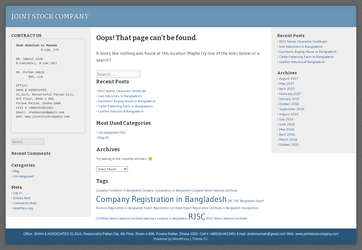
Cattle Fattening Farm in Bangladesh (125, 106)
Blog (101, 137)
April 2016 (287, 134)
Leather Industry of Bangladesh (121, 111)
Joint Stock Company (50, 16)
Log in (17, 193)
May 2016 (286, 129)
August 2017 (288, 78)
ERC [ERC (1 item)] (230, 201)
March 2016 (288, 139)
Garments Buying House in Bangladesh (127, 101)
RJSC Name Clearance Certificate (122, 91)
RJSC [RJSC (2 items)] (197, 216)
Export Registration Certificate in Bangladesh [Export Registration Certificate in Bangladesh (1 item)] (212, 208)
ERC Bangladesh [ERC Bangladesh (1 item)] (244, 201)
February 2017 (290, 94)
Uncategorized (108, 132)
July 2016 (286, 119)
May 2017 (286, 83)
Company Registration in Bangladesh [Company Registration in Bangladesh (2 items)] (161, 199)
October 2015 (289, 144)
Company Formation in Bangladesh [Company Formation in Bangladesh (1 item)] (118, 190)
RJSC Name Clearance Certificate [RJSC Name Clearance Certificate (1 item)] (226, 218)
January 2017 (289, 99)
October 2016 (289, 104)
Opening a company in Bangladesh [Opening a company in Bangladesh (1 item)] (165, 218)
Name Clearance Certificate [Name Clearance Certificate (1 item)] (126, 218)
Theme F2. (200, 239)
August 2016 (289, 114)
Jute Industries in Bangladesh (120, 96)
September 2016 (292, 109)
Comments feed (24, 203)
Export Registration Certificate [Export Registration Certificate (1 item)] (163, 208)
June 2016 (287, 124)
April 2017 (286, 88)
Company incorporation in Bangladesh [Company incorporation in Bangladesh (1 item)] (166, 190)
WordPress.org (23, 208)
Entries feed (21, 198)
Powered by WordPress (171, 239)
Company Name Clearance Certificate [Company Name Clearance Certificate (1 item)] (214, 190)
